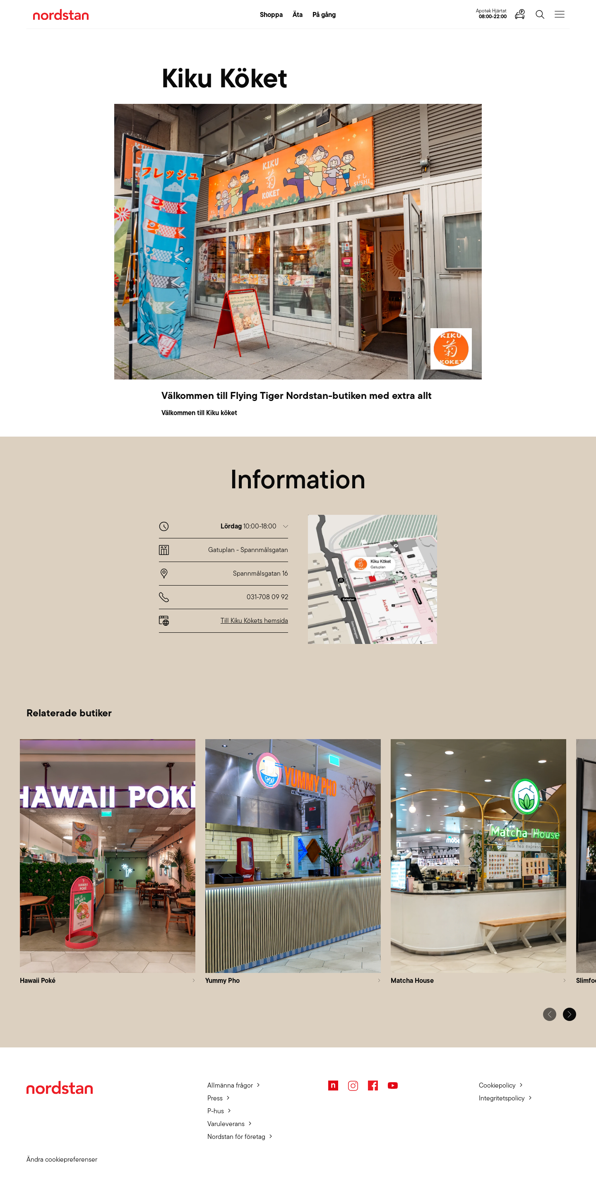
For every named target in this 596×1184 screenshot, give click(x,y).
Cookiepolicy (497, 1085)
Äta (298, 14)
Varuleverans (226, 1124)
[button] (254, 526)
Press (215, 1098)
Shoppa (271, 14)
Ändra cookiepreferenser (61, 1159)
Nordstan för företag (236, 1136)
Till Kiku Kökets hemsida (254, 620)
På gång (324, 14)
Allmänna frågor (230, 1085)
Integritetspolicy (502, 1098)
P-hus (215, 1111)
